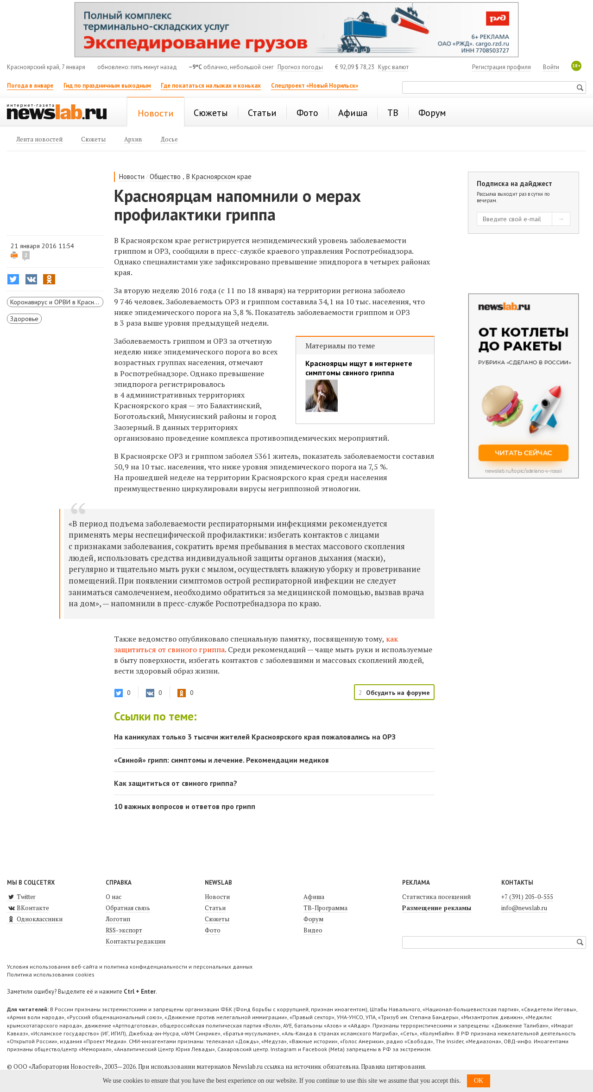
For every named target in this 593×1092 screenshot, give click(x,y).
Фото (213, 930)
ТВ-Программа (325, 908)
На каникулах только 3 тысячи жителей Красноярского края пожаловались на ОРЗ (255, 736)
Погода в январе (30, 86)
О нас (113, 897)
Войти (551, 67)
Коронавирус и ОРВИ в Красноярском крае (56, 302)
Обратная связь (128, 908)
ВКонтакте (28, 908)
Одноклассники (35, 919)
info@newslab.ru (524, 908)
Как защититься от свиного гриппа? (175, 783)
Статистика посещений (436, 897)
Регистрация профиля (501, 67)
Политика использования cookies (51, 974)
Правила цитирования (393, 1066)
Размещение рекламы (436, 908)
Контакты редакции (135, 941)
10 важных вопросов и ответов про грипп (184, 806)
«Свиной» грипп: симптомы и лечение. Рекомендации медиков (221, 759)
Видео (312, 930)
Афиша (313, 897)
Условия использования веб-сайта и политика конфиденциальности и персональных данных (129, 966)
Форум (313, 919)
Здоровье (24, 319)
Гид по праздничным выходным (107, 86)
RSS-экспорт (124, 930)
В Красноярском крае (219, 176)
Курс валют (393, 67)
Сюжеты (217, 919)
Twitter (21, 897)
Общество (165, 176)
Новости (132, 176)
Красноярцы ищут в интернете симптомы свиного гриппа (358, 368)
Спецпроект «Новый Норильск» (314, 86)
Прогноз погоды (300, 67)
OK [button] (478, 1080)
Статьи (215, 908)
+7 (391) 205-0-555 (527, 897)
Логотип (118, 919)
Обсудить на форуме (398, 692)
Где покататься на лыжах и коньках (211, 86)
